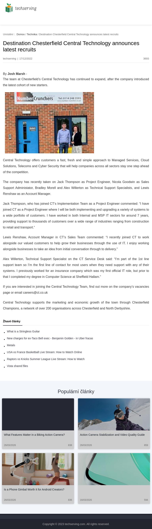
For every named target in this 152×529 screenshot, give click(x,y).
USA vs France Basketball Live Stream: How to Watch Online (44, 352)
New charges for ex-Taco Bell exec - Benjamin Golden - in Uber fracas (50, 338)
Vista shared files (17, 366)
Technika (32, 34)
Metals (11, 345)
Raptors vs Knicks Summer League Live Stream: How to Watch (46, 359)
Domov (21, 34)
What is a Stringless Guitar (23, 331)
